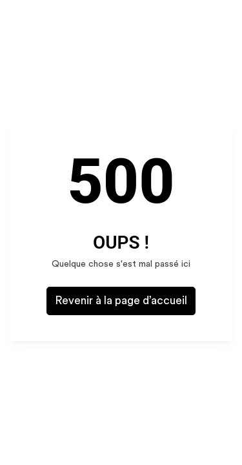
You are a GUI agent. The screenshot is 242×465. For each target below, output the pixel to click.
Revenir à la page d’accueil (121, 300)
